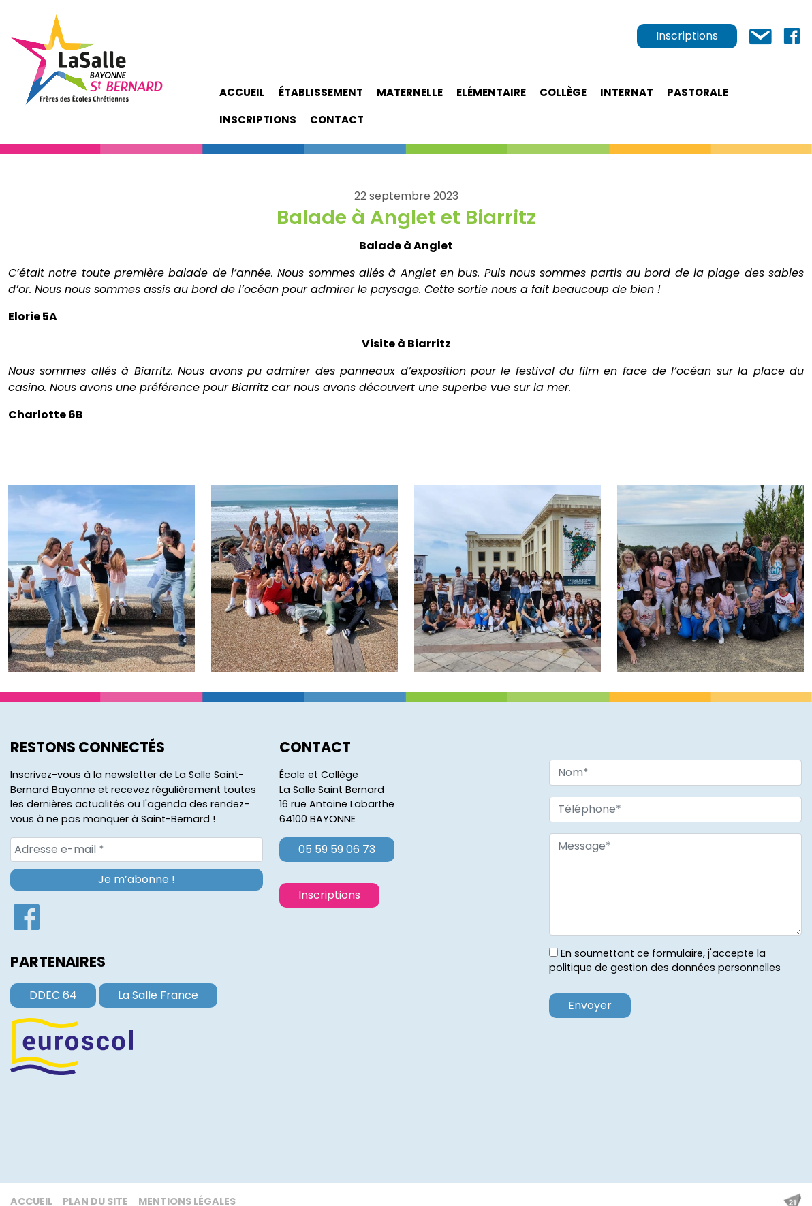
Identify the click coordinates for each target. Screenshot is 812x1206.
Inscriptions (687, 36)
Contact (337, 119)
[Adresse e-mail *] (136, 849)
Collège (563, 92)
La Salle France (158, 995)
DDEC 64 (53, 995)
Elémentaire (491, 92)
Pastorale (697, 92)
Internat (626, 92)
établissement (321, 92)
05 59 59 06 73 (336, 849)
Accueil (242, 92)
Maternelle (410, 92)
